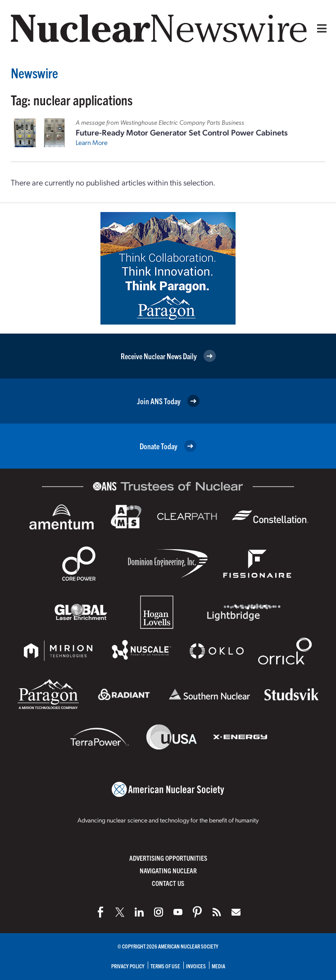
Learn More (92, 142)
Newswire (34, 72)
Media (218, 965)
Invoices (196, 965)
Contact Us (168, 883)
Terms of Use (165, 965)
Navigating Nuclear (168, 870)
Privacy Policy (128, 965)
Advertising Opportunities (168, 858)
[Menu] (319, 28)
